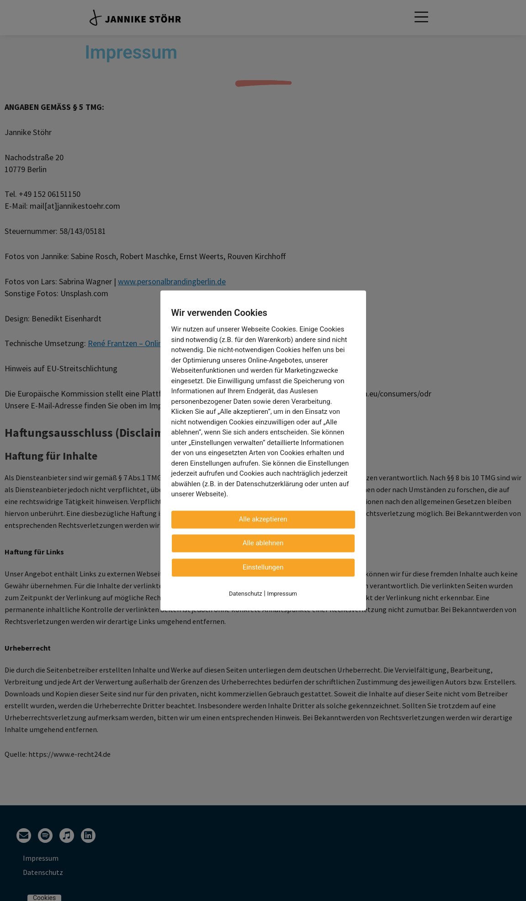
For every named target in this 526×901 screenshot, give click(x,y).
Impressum (282, 593)
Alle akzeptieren (263, 519)
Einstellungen (263, 567)
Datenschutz (245, 593)
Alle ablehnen (263, 543)
